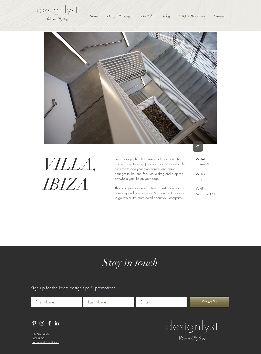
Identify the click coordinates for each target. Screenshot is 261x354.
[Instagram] (42, 323)
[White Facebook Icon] (49, 323)
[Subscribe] (209, 302)
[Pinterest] (34, 323)
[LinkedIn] (57, 323)
